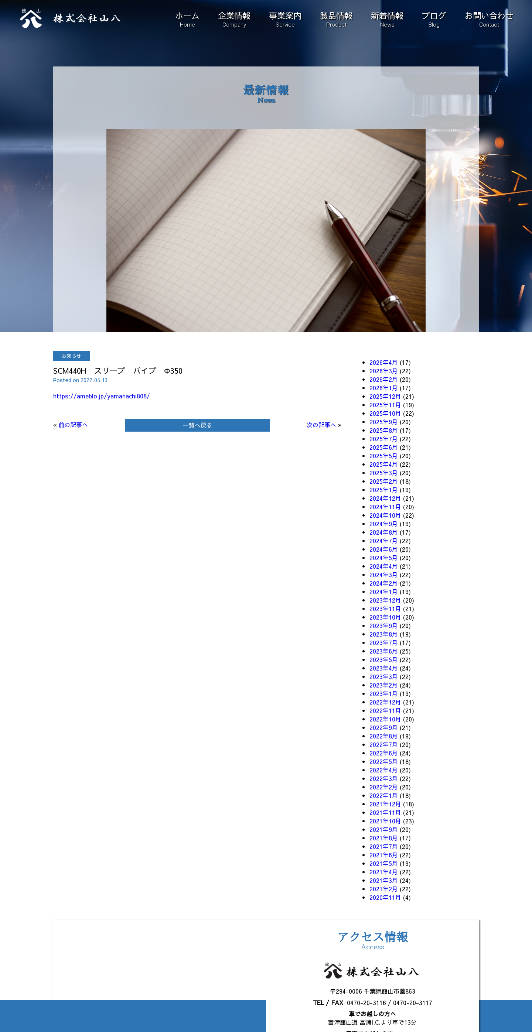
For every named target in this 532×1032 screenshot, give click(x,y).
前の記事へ (73, 425)
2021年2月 (383, 889)
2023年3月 (383, 676)
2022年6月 (383, 753)
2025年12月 (385, 396)
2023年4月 (383, 668)
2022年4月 (383, 770)
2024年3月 (383, 574)
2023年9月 (383, 625)
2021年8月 (383, 838)
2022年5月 (383, 761)
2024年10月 (385, 515)
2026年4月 (383, 362)
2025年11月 (385, 405)
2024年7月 (383, 540)
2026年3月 (383, 371)
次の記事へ (321, 425)
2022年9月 (383, 727)
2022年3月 (383, 778)
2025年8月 (383, 430)
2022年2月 (383, 787)
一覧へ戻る (197, 425)
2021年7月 (383, 846)
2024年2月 (383, 583)
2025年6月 (383, 447)
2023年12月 (385, 600)
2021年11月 (385, 812)
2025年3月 (383, 473)
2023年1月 (383, 693)
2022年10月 (385, 719)
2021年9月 (383, 829)
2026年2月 (383, 379)
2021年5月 (383, 863)
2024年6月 (383, 549)
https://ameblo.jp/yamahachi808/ (101, 396)
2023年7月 (383, 642)
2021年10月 (385, 821)
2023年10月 (385, 617)
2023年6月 (383, 651)
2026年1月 (383, 388)
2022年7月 (383, 744)
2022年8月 (383, 736)
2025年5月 (383, 456)
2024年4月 (383, 566)
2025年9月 (383, 422)
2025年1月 (383, 490)
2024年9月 (383, 524)
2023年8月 (383, 634)
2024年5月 (383, 557)
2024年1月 (383, 591)
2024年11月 (385, 507)
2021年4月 (383, 872)
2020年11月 (385, 897)
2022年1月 (383, 795)
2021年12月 (385, 804)
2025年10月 (385, 413)
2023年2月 (383, 685)
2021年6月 (383, 855)
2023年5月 (383, 659)
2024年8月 (383, 532)
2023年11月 (385, 608)
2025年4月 (383, 464)
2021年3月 (383, 880)
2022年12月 (385, 702)
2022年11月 (385, 710)
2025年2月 (383, 481)
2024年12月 (385, 498)
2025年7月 (383, 439)
